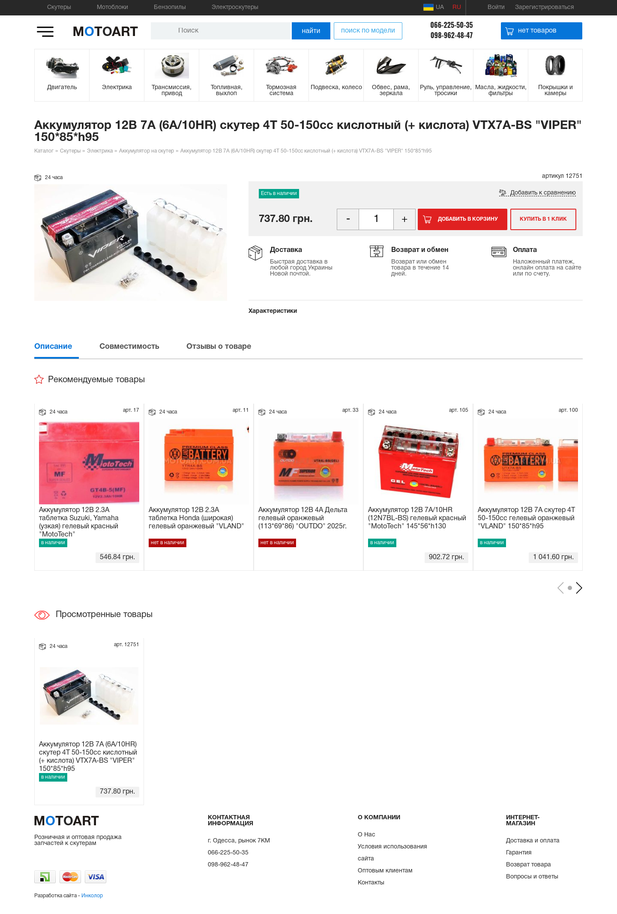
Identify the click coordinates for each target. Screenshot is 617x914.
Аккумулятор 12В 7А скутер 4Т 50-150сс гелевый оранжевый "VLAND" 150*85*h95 (526, 518)
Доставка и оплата (533, 841)
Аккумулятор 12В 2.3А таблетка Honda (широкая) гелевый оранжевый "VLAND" (196, 518)
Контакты (371, 883)
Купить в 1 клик (543, 219)
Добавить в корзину (468, 219)
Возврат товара (528, 865)
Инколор (92, 895)
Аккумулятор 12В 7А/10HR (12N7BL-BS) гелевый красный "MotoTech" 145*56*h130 (417, 518)
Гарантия (519, 853)
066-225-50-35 (451, 25)
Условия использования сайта (392, 853)
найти (311, 30)
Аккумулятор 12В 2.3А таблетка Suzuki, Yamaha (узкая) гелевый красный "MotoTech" (79, 521)
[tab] (66, 347)
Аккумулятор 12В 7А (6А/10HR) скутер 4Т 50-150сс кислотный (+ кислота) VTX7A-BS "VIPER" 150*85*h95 (88, 756)
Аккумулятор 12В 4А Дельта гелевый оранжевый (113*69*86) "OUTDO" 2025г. (302, 518)
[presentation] (66, 347)
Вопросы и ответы (532, 877)
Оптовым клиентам (385, 871)
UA (433, 7)
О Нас (366, 835)
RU (456, 7)
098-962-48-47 (452, 35)
